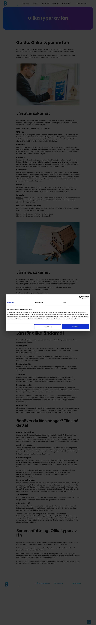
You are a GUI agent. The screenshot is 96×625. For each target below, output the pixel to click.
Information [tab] (39, 302)
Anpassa (48, 327)
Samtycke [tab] (10, 302)
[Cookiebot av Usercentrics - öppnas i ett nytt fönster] (80, 297)
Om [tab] (64, 302)
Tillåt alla (75, 327)
